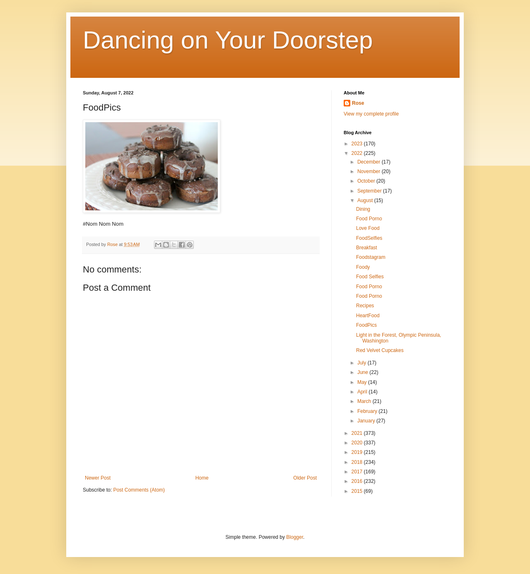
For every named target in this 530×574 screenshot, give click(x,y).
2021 (358, 433)
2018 (358, 462)
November (369, 171)
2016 (358, 481)
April (363, 392)
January (366, 421)
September (370, 191)
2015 (358, 491)
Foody (363, 267)
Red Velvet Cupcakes (380, 350)
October (366, 181)
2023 (358, 144)
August (365, 200)
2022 (358, 153)
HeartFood (368, 315)
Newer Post (98, 478)
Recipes (365, 306)
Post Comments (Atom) (139, 490)
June (363, 372)
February (367, 411)
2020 (358, 443)
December (369, 162)
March (365, 401)
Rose (358, 103)
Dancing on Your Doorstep (228, 40)
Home (202, 478)
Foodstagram (370, 257)
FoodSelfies (369, 238)
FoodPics (366, 325)
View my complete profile (371, 114)
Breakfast (366, 248)
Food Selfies (370, 277)
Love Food (368, 228)
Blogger (294, 537)
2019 (358, 452)
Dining (363, 209)
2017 (358, 472)
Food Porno (369, 219)
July (362, 363)
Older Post (305, 478)
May (362, 382)
